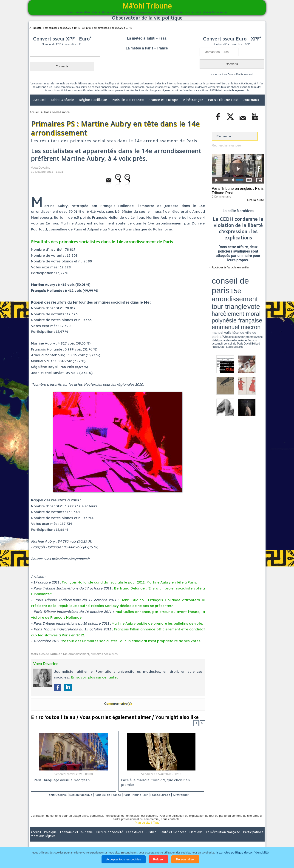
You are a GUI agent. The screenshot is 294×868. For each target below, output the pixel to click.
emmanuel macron (224, 287)
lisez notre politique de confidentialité (242, 852)
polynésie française (249, 284)
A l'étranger (193, 100)
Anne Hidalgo (234, 290)
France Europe (179, 795)
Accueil (40, 100)
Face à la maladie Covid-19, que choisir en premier (160, 781)
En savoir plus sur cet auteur (95, 677)
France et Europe (163, 100)
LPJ (213, 290)
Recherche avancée (225, 145)
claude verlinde (243, 290)
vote (256, 280)
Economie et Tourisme (72, 838)
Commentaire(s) (118, 703)
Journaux (251, 100)
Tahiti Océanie (62, 100)
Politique (48, 838)
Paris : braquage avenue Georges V (61, 781)
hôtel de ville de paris (255, 288)
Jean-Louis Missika (240, 292)
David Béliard (226, 292)
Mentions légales (251, 838)
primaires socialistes (104, 654)
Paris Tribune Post (224, 100)
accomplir (260, 290)
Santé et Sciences (157, 838)
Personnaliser (185, 859)
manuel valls (241, 288)
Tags (156, 828)
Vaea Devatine (40, 167)
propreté (227, 290)
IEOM (215, 90)
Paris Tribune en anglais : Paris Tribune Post (236, 190)
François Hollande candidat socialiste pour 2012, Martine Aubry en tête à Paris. (129, 582)
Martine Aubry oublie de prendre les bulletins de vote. (157, 623)
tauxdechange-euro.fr (236, 90)
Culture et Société (101, 838)
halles (232, 292)
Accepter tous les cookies (123, 859)
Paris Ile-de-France (128, 100)
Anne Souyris (253, 290)
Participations (229, 838)
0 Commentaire (220, 195)
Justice (138, 838)
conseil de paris (226, 276)
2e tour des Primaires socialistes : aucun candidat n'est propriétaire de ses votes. (131, 641)
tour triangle (244, 280)
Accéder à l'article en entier (227, 265)
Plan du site (142, 828)
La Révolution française (201, 838)
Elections (177, 838)
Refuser (158, 859)
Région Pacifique (93, 100)
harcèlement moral (224, 284)
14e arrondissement (76, 654)
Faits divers (124, 838)
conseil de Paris (216, 292)
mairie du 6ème (219, 290)
